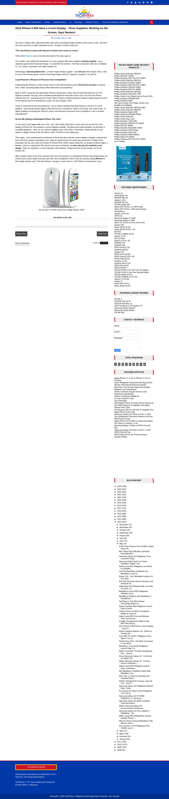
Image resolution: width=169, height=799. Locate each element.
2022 (119, 495)
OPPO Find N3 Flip (122, 254)
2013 (119, 519)
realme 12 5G (120, 236)
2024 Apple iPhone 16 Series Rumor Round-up (134, 403)
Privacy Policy (92, 22)
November (124, 527)
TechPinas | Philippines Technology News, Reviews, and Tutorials (92, 796)
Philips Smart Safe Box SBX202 (127, 92)
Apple (47, 22)
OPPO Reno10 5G (122, 259)
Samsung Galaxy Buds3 (124, 310)
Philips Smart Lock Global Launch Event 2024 (133, 96)
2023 (119, 492)
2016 (119, 511)
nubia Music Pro (121, 196)
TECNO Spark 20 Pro (123, 275)
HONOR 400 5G (121, 198)
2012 (119, 522)
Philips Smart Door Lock (124, 119)
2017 (119, 508)
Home (19, 22)
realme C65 (119, 225)
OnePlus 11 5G (120, 261)
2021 (119, 497)
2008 (119, 750)
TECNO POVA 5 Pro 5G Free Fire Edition (131, 270)
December (124, 525)
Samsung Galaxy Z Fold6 (125, 218)
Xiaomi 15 (118, 193)
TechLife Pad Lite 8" (122, 301)
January (123, 739)
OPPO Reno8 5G (121, 266)
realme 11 (118, 281)
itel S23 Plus (119, 239)
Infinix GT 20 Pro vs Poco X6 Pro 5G (129, 223)
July (121, 538)
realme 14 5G (120, 200)
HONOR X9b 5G (121, 250)
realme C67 (119, 252)
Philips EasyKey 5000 (123, 101)
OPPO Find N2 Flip (122, 432)
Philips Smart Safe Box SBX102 (127, 80)
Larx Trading (119, 141)
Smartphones (59, 22)
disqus (96, 243)
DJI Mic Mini (119, 313)
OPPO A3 (118, 216)
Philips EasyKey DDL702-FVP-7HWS (130, 78)
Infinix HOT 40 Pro (122, 284)
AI (70, 22)
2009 (119, 747)
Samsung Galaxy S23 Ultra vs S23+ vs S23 (132, 430)
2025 (119, 486)
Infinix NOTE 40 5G (122, 227)
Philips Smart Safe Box (124, 117)
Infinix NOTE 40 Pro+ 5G (124, 229)
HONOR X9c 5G (121, 202)
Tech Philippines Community (115, 22)
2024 (119, 489)
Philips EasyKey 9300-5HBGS (126, 135)
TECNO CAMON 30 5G (124, 234)
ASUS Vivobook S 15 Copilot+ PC (128, 306)
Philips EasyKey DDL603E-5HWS (128, 128)
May (121, 544)
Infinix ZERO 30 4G (122, 286)
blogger (103, 243)
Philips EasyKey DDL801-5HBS (127, 83)
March (122, 734)
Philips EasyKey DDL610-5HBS (127, 87)
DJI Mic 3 (118, 299)
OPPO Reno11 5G (122, 247)
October (123, 530)
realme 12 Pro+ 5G (122, 241)
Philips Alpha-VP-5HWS (124, 137)
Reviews (78, 22)
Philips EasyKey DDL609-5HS (126, 99)
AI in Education (120, 401)
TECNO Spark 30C (122, 205)
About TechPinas (33, 22)
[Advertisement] (134, 42)
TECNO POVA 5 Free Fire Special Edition (131, 272)
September (124, 533)
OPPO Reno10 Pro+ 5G (124, 257)
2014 (119, 516)
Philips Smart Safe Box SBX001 (127, 110)
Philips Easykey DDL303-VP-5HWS (129, 123)
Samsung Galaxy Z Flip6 (124, 220)
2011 (119, 742)
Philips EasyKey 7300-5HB (125, 121)
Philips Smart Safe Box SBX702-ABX (129, 108)
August (122, 536)
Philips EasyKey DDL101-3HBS (127, 89)
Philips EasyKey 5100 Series (126, 130)
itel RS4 (117, 232)
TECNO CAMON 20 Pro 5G (125, 277)
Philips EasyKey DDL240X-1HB (127, 94)
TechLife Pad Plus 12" (123, 304)
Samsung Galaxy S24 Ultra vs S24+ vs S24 (132, 414)
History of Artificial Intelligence (126, 396)
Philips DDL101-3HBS (123, 126)
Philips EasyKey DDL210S (125, 132)
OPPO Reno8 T (120, 268)
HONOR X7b (119, 243)
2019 (119, 503)
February (123, 736)
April (121, 731)
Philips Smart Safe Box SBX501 (127, 74)
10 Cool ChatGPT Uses (124, 399)
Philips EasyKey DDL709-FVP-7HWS (130, 139)
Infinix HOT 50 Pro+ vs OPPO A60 (128, 207)
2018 (119, 506)
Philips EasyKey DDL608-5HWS (127, 114)
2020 (119, 500)
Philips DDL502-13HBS (124, 76)
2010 (119, 744)
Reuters (28, 56)
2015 (119, 514)
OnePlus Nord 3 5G (122, 263)
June (121, 541)
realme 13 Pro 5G (121, 214)
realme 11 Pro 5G (121, 279)
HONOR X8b (119, 245)
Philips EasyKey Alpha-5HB (125, 112)
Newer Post (21, 234)
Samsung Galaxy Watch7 (124, 308)
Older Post (102, 234)
